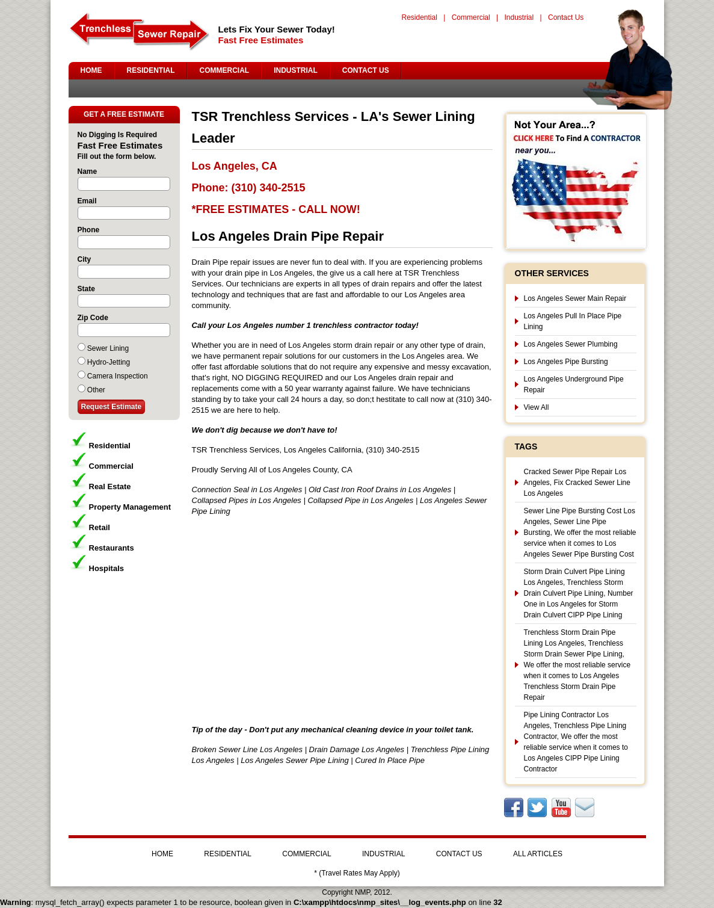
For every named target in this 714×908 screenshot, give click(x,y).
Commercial (471, 17)
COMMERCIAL (225, 70)
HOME (91, 70)
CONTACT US (365, 70)
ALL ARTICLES (537, 854)
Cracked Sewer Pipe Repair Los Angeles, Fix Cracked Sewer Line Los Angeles (577, 483)
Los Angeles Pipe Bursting (566, 361)
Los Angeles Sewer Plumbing (571, 344)
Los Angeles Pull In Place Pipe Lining (573, 321)
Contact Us (565, 17)
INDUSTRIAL (296, 70)
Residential (419, 17)
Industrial (519, 17)
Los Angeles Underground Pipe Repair (574, 384)
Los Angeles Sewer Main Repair (575, 298)
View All (536, 407)
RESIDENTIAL (151, 70)
